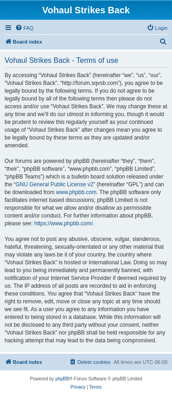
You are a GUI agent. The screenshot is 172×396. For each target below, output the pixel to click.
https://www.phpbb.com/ (63, 223)
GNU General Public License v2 (54, 184)
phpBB (62, 378)
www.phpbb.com (76, 192)
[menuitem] (24, 27)
